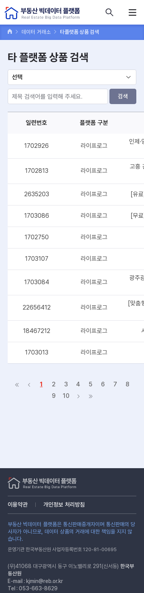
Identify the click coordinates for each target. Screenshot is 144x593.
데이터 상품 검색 (109, 12)
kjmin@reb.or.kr (44, 581)
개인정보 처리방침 (64, 504)
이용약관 (18, 504)
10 (66, 395)
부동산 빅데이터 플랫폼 (42, 13)
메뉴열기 (132, 12)
